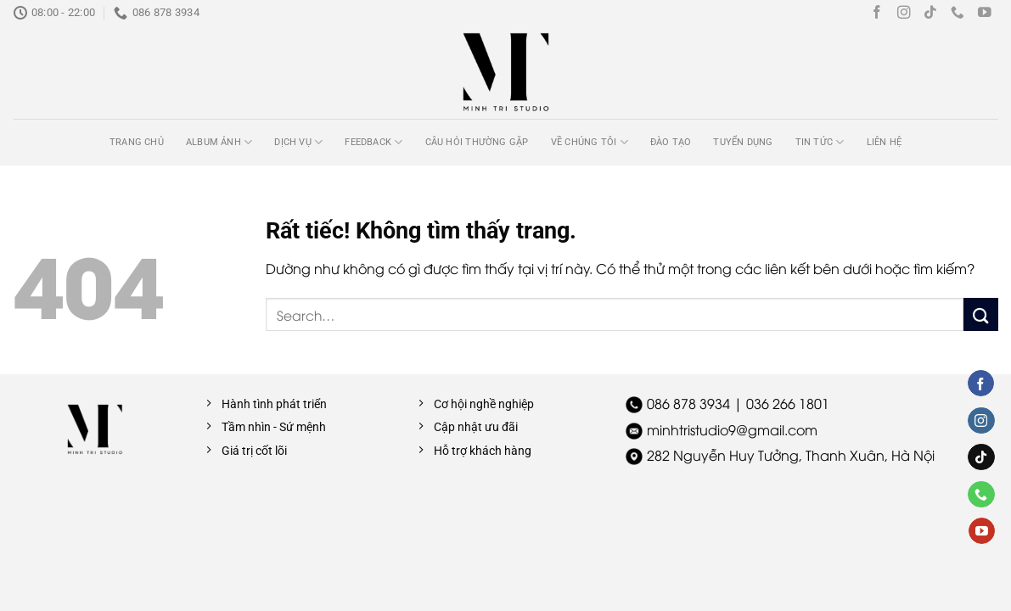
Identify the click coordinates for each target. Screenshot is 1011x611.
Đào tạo (671, 142)
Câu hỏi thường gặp (477, 142)
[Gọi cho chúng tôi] (957, 13)
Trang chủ (137, 142)
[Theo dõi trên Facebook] (877, 13)
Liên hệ (884, 142)
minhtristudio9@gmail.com (732, 429)
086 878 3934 (688, 403)
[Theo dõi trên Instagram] (904, 13)
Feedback (373, 142)
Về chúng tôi (589, 142)
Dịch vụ (298, 142)
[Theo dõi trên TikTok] (930, 13)
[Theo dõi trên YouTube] (984, 13)
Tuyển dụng (742, 142)
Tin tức (820, 142)
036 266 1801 (787, 403)
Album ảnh (219, 142)
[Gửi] (980, 314)
